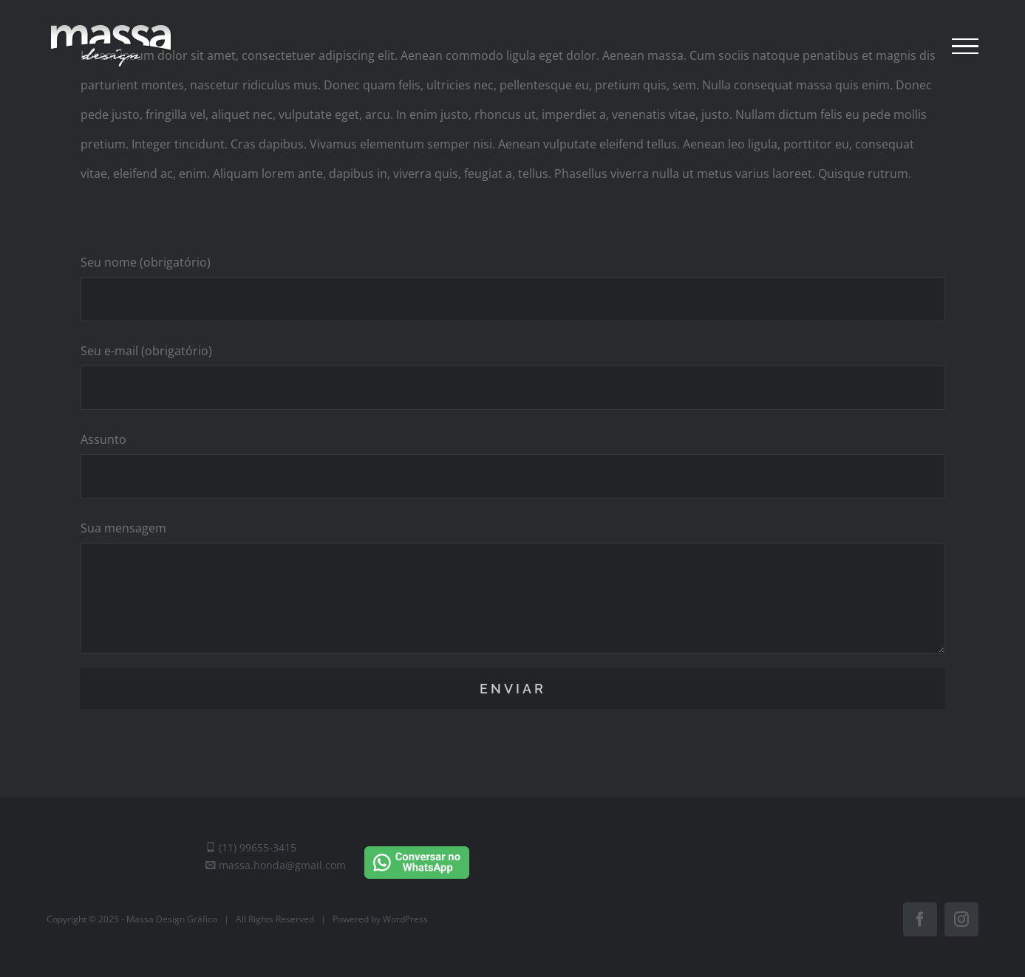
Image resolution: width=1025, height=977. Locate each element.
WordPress (405, 919)
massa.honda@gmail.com (275, 865)
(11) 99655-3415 (250, 847)
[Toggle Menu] (965, 46)
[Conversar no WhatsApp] (416, 850)
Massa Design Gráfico (171, 919)
